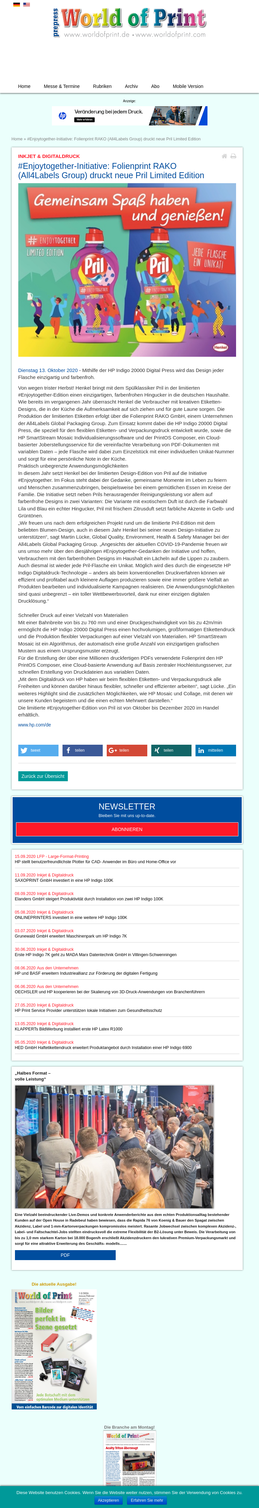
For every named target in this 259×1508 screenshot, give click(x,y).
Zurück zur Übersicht (43, 776)
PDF (65, 1255)
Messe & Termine (62, 86)
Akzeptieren (108, 1500)
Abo (155, 86)
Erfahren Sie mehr (147, 1500)
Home (24, 86)
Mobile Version (188, 86)
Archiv (131, 86)
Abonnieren (127, 829)
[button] (38, 750)
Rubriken (102, 86)
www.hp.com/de (34, 724)
